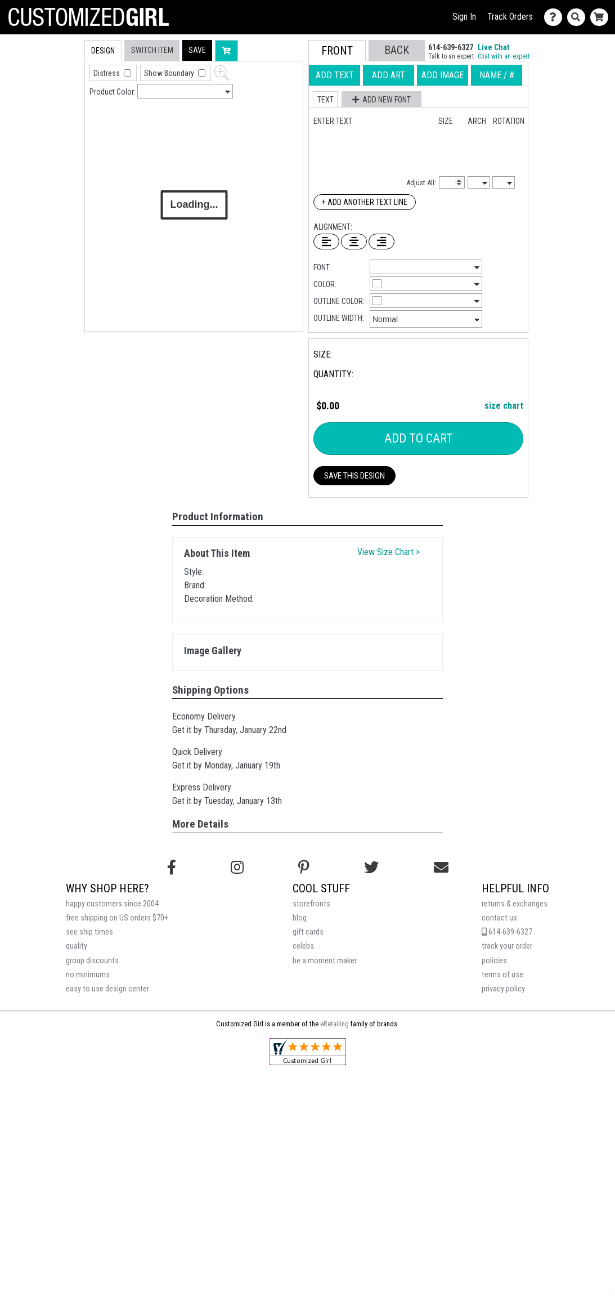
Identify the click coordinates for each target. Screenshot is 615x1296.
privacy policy (503, 989)
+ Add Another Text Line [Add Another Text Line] (364, 202)
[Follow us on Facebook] (171, 867)
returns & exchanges (514, 904)
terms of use (502, 975)
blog (300, 918)
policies (494, 961)
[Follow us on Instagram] (237, 867)
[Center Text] (354, 241)
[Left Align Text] (326, 241)
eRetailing (334, 1024)
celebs (303, 946)
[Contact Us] (555, 17)
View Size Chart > (388, 552)
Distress (107, 73)
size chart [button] (503, 405)
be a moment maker (325, 961)
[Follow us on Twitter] (371, 867)
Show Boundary (170, 73)
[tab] (60, 111)
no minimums (88, 975)
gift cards (308, 932)
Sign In (464, 16)
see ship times (89, 932)
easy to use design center (107, 989)
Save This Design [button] (354, 476)
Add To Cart (418, 438)
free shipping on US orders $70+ (117, 918)
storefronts (311, 904)
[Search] (578, 17)
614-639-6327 (507, 932)
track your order (507, 946)
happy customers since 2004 (112, 904)
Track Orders (510, 16)
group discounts (92, 961)
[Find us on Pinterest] (303, 867)
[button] (197, 50)
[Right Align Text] (381, 241)
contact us (499, 918)
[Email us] (441, 867)
